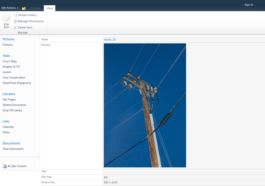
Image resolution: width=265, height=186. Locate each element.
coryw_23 (110, 39)
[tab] (35, 5)
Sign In (249, 4)
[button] (6, 21)
